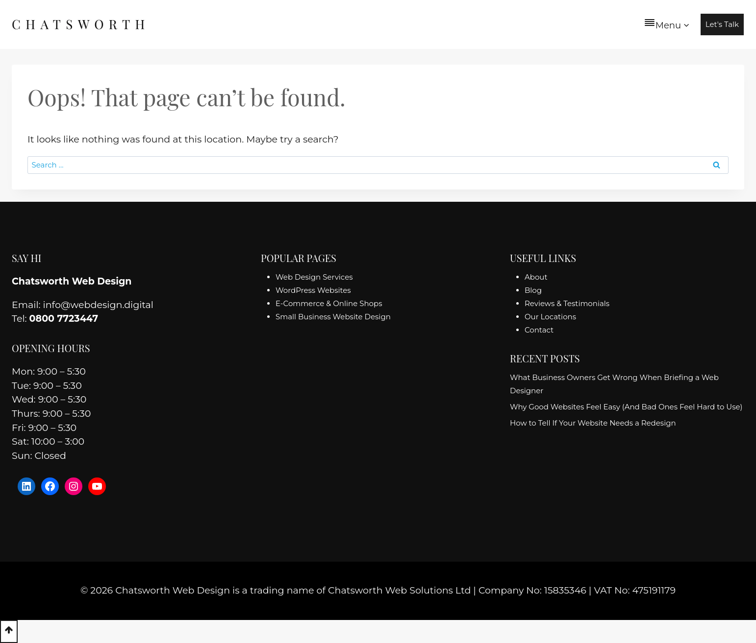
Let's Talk (722, 24)
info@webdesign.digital (98, 304)
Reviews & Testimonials (567, 303)
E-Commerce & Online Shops (329, 303)
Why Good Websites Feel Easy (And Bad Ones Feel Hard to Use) (626, 406)
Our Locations (550, 316)
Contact (539, 329)
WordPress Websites (313, 290)
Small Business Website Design (333, 316)
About (536, 277)
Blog (533, 290)
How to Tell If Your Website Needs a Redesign (593, 423)
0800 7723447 (63, 318)
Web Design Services (314, 277)
